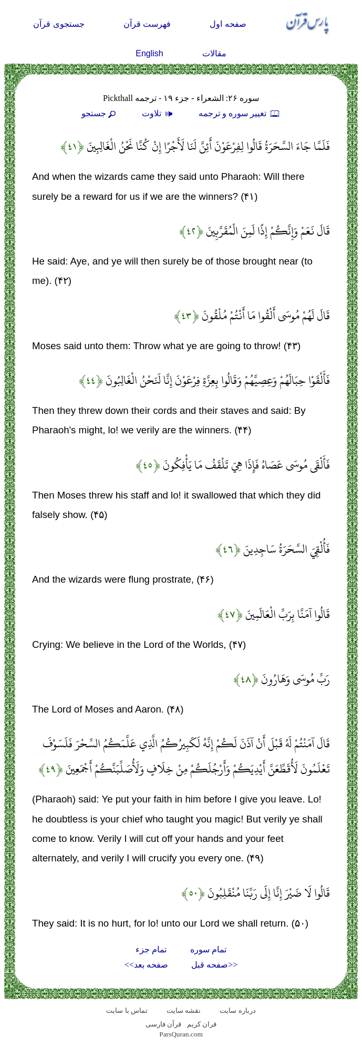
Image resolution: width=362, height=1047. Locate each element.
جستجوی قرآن (58, 23)
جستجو (99, 113)
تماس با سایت (127, 1010)
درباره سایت (237, 1010)
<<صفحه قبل (214, 964)
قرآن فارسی (163, 1024)
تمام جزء (151, 949)
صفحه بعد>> (146, 964)
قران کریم (201, 1024)
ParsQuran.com (181, 1034)
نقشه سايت (184, 1010)
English (149, 53)
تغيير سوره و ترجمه (240, 113)
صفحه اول (228, 23)
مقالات (214, 53)
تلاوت (158, 113)
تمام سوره (208, 949)
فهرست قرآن (147, 23)
